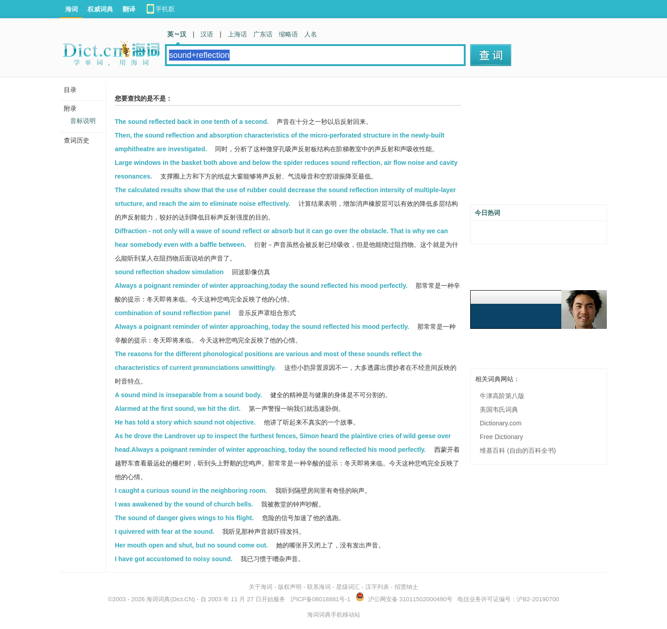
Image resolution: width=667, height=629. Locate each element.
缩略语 (288, 34)
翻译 (129, 9)
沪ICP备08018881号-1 (320, 599)
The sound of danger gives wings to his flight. (184, 518)
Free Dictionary (501, 436)
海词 (71, 9)
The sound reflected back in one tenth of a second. (192, 121)
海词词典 (158, 599)
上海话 (237, 34)
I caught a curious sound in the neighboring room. (191, 490)
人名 (310, 34)
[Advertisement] (538, 144)
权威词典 (100, 9)
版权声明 (290, 586)
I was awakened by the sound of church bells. (184, 504)
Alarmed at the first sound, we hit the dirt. (178, 408)
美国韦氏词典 (499, 409)
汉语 (206, 34)
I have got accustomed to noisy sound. (173, 559)
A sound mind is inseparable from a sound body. (188, 395)
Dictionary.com (501, 423)
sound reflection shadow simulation (169, 272)
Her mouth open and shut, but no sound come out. (191, 545)
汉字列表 (377, 586)
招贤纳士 (406, 586)
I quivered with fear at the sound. (165, 531)
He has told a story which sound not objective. (185, 422)
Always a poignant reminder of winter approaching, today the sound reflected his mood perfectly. (262, 326)
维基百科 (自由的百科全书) (518, 450)
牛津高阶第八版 (502, 395)
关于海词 (260, 586)
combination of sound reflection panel (173, 313)
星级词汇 (348, 586)
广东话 (262, 34)
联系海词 (319, 586)
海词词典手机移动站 (333, 614)
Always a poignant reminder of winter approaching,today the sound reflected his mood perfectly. (261, 285)
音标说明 (83, 120)
